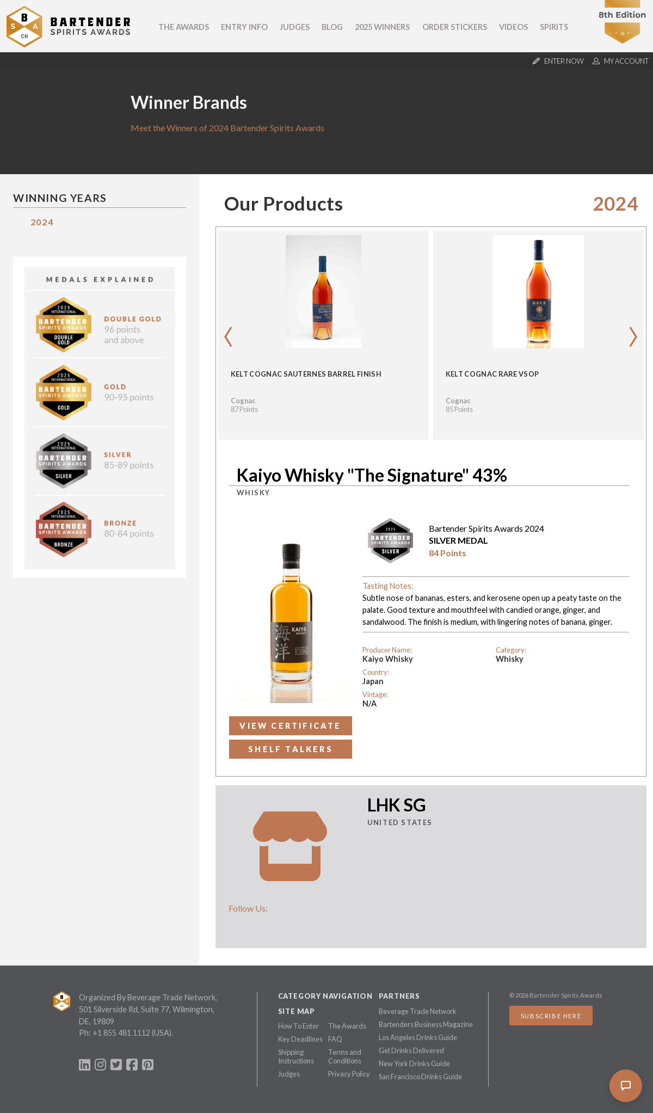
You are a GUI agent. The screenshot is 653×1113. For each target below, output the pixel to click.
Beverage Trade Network (418, 1011)
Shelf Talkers (290, 749)
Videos (513, 27)
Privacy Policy (349, 1073)
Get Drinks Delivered (411, 1050)
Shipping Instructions (296, 1056)
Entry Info (244, 27)
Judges (295, 27)
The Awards (183, 27)
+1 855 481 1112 (121, 1032)
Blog (332, 27)
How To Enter (298, 1026)
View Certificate (290, 725)
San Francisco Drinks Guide (420, 1076)
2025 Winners (382, 27)
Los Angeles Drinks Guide (418, 1037)
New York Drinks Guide (414, 1063)
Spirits (554, 27)
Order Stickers (454, 27)
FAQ (335, 1039)
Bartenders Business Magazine (426, 1024)
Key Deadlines (300, 1039)
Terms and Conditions (344, 1056)
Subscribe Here (551, 1015)
